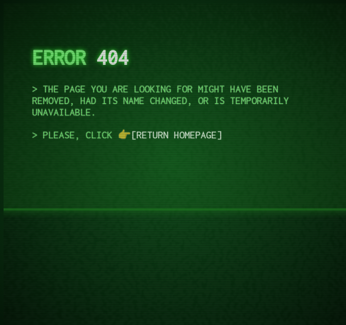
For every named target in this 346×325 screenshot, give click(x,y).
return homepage (176, 135)
